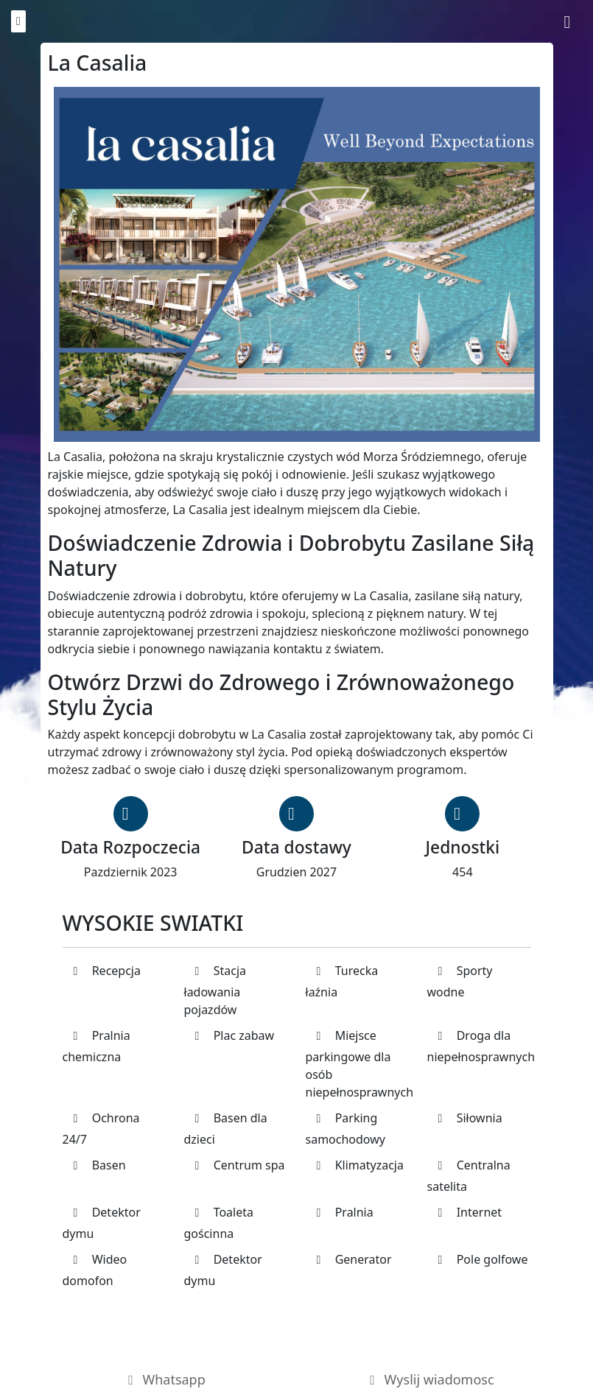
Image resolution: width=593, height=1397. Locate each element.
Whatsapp (164, 1379)
